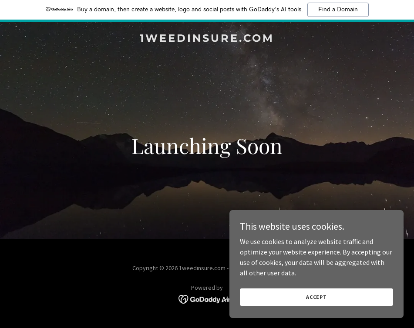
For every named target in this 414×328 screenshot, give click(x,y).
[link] (207, 39)
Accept (316, 297)
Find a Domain (338, 10)
